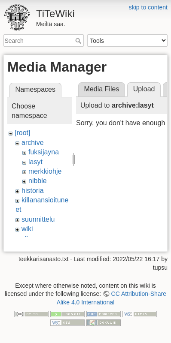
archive (32, 142)
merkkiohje (44, 171)
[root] (22, 132)
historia (32, 190)
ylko (27, 238)
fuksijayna (43, 152)
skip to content (148, 7)
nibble (37, 180)
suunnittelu (38, 219)
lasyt (35, 161)
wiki (27, 228)
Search (79, 41)
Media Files (101, 89)
